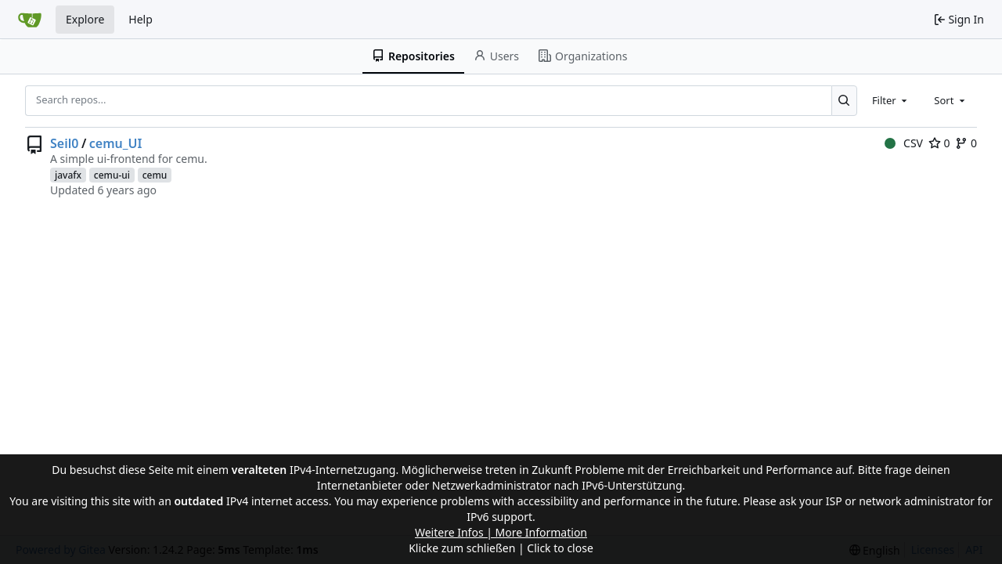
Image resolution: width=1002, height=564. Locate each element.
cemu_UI (115, 143)
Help (140, 19)
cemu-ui (112, 175)
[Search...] (844, 100)
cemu (155, 175)
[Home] (30, 19)
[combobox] (891, 100)
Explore (85, 19)
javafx (68, 175)
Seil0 (64, 143)
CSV (904, 143)
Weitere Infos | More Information (501, 532)
